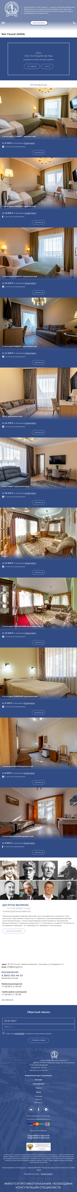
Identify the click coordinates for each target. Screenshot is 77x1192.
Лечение (38, 1080)
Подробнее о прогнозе (38, 1135)
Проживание (38, 1084)
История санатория (13, 931)
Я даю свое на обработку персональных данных (29, 1033)
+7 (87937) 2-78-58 (11, 994)
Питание (38, 1096)
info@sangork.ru (15, 966)
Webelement (47, 1174)
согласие (19, 1033)
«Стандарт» (29, 143)
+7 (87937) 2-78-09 (11, 986)
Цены (38, 1092)
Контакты (38, 1102)
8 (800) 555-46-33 (12, 975)
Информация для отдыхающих (38, 1075)
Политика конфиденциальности (38, 1119)
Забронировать (39, 23)
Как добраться (7, 1000)
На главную (32, 66)
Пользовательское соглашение (38, 1116)
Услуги (47, 66)
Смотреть (38, 152)
